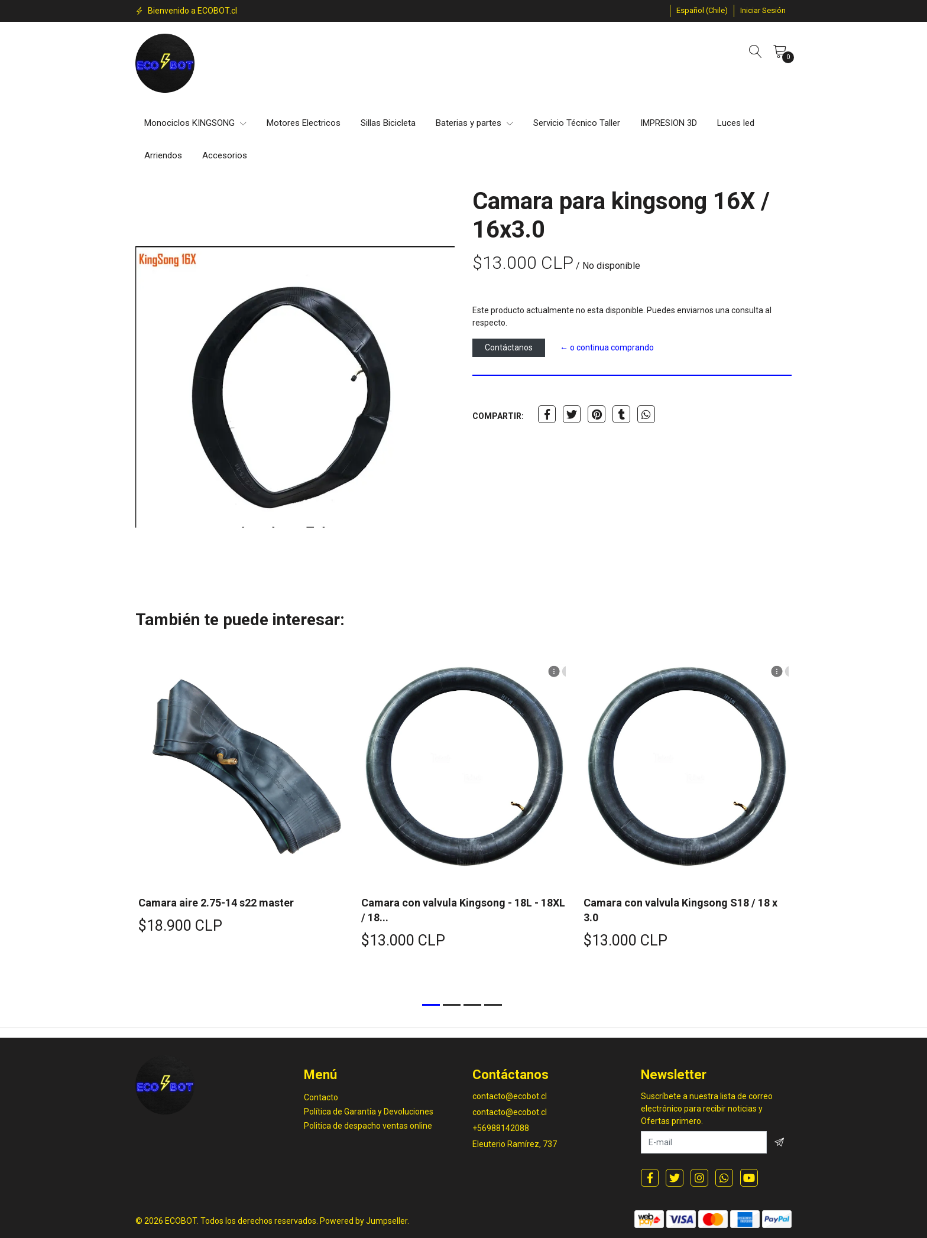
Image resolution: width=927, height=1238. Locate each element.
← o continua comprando (607, 347)
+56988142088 (500, 1128)
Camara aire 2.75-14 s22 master (216, 902)
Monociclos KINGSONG (195, 123)
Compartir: (498, 416)
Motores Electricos (304, 123)
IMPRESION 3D (668, 123)
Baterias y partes (474, 123)
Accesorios (224, 155)
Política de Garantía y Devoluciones (368, 1111)
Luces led (735, 123)
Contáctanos (509, 347)
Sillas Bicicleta (388, 123)
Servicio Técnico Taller (576, 123)
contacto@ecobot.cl (509, 1096)
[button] (702, 11)
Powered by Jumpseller (363, 1221)
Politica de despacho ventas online (368, 1125)
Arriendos (163, 155)
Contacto (321, 1097)
